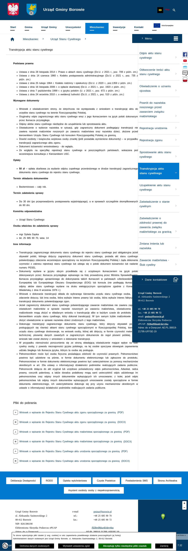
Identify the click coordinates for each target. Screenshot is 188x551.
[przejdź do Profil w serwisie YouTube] (185, 61)
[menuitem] (13, 28)
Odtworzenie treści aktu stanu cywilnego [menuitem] (26, 72)
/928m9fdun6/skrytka (25, 324)
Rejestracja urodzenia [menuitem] (26, 128)
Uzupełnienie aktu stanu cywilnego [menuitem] (26, 187)
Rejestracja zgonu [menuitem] (26, 140)
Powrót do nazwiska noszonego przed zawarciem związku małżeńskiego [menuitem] (26, 109)
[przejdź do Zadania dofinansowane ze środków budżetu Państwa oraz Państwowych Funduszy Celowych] (185, 80)
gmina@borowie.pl (22, 316)
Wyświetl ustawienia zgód (76, 546)
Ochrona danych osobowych (34, 546)
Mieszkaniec (78, 39)
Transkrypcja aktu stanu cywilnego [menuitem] (26, 171)
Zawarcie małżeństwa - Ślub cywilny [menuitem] (26, 262)
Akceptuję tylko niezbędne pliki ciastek (125, 546)
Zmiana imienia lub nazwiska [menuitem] (26, 246)
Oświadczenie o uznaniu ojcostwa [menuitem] (26, 88)
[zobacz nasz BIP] (167, 10)
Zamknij (164, 546)
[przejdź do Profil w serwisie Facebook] (185, 54)
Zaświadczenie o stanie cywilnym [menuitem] (26, 204)
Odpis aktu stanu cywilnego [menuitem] (26, 55)
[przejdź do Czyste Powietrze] (185, 67)
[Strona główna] (56, 39)
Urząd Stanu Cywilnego (113, 39)
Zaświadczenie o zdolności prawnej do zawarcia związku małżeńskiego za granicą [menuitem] (26, 225)
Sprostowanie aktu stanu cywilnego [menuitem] (26, 154)
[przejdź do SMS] (185, 73)
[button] (160, 10)
